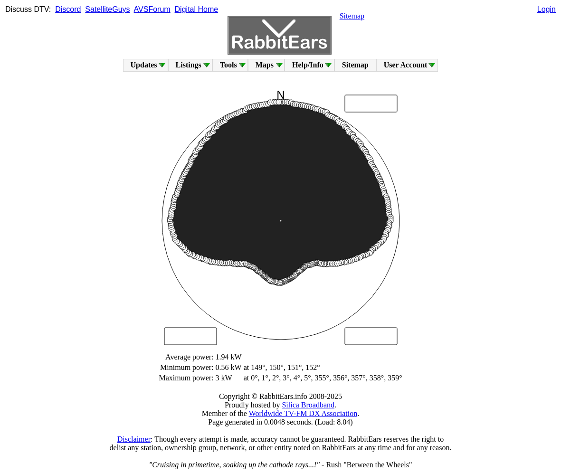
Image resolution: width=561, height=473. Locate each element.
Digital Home (197, 9)
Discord (68, 9)
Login (546, 9)
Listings (188, 65)
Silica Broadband (308, 405)
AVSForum (152, 9)
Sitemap (352, 16)
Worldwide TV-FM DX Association (303, 413)
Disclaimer (134, 439)
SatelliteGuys (107, 9)
